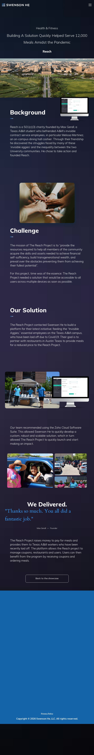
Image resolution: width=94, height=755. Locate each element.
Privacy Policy (47, 714)
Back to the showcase (47, 578)
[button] (89, 5)
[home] (16, 4)
